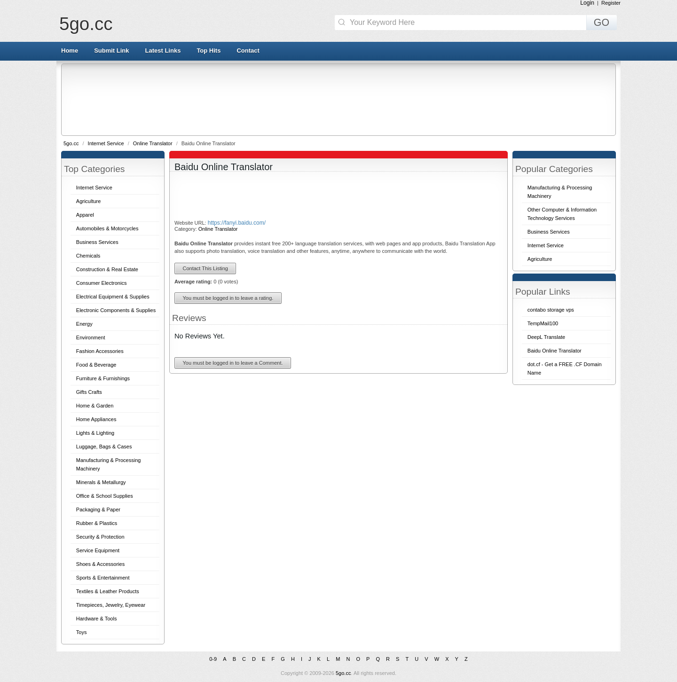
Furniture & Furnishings (103, 378)
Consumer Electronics (101, 283)
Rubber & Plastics (96, 523)
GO (601, 22)
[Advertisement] (338, 99)
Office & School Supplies (104, 496)
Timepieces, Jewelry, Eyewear (110, 605)
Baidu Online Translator (554, 350)
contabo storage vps (550, 310)
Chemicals (88, 256)
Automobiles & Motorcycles (107, 228)
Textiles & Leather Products (107, 591)
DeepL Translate (546, 337)
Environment (90, 337)
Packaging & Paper (98, 509)
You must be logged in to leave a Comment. (233, 363)
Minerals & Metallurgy (101, 482)
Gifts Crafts (89, 392)
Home (69, 50)
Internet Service (107, 143)
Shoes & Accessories (100, 564)
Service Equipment (97, 550)
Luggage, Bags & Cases (104, 446)
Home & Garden (94, 405)
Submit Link (111, 50)
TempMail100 (542, 323)
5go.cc (85, 24)
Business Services (97, 242)
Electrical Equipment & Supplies (113, 296)
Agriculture (88, 201)
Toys (81, 632)
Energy (84, 324)
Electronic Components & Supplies (116, 310)
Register (611, 3)
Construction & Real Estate (107, 269)
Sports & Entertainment (103, 577)
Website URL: (191, 223)
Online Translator (153, 143)
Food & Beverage (96, 365)
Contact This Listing (205, 268)
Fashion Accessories (100, 351)
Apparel (85, 215)
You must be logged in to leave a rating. (228, 298)
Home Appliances (96, 419)
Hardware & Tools (96, 618)
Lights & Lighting (95, 433)
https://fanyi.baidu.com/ (237, 222)
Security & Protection (100, 537)
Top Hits (208, 50)
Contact (247, 50)
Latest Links (163, 50)
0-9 (213, 659)
